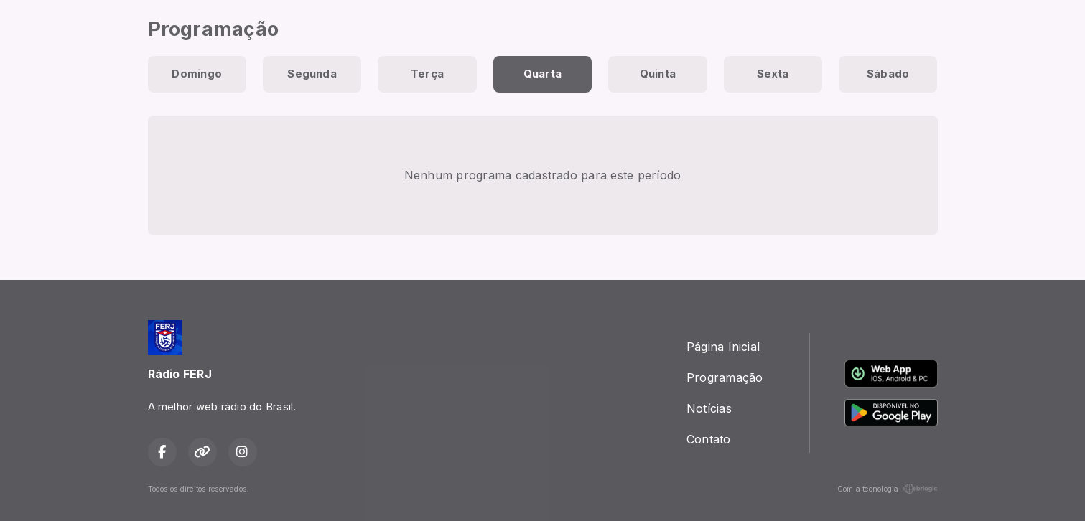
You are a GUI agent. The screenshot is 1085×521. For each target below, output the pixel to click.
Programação (724, 377)
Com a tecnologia (887, 489)
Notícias (709, 408)
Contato (708, 439)
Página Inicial (723, 346)
